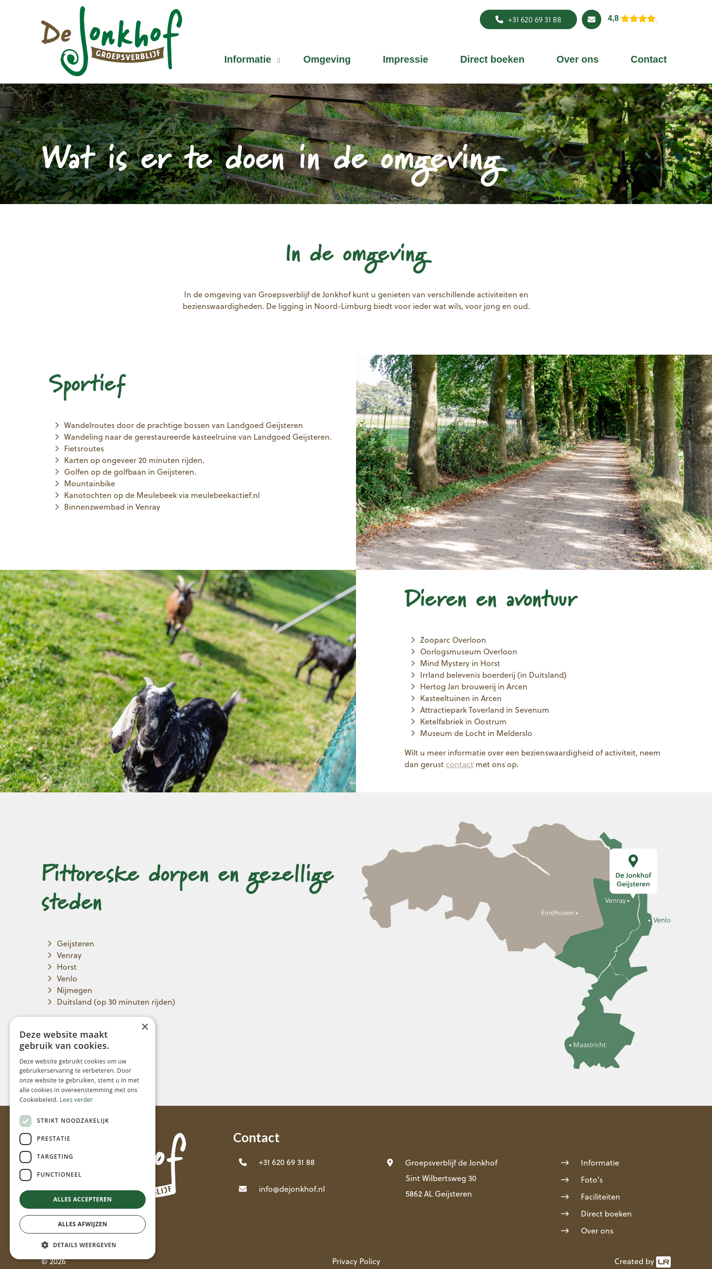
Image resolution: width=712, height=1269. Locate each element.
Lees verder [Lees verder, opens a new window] (76, 1100)
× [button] (144, 1027)
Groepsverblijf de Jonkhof (451, 1162)
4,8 (613, 18)
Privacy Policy (356, 1261)
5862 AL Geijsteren (439, 1193)
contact (460, 764)
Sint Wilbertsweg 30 (441, 1177)
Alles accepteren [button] (82, 1199)
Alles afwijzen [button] (82, 1224)
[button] (247, 59)
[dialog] (82, 1138)
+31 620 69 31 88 (528, 19)
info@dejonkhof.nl (292, 1188)
